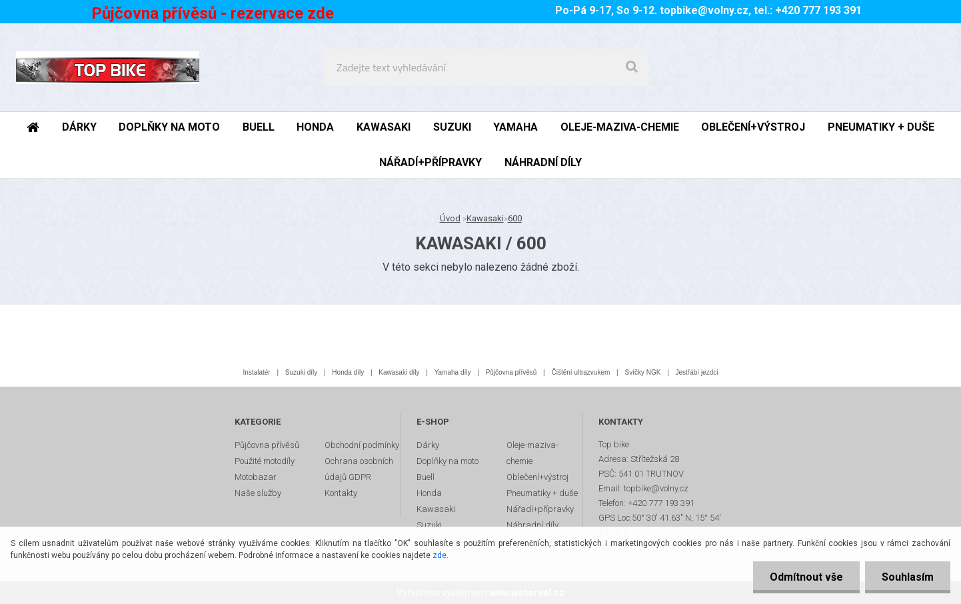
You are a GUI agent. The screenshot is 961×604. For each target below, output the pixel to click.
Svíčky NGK (642, 372)
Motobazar (256, 477)
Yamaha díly (453, 372)
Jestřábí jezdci (697, 372)
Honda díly (348, 372)
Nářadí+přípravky (540, 509)
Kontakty (341, 493)
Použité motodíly (265, 461)
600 (515, 218)
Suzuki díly (301, 372)
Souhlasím (908, 577)
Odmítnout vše (806, 577)
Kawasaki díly (399, 372)
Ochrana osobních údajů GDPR (359, 469)
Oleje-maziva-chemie (532, 453)
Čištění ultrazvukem (581, 372)
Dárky (428, 445)
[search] (631, 67)
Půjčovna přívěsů (511, 372)
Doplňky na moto (448, 461)
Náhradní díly (532, 525)
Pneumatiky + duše (542, 493)
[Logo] (107, 67)
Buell (426, 477)
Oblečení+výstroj (537, 477)
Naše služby (258, 493)
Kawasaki (485, 218)
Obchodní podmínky (362, 445)
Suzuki (429, 525)
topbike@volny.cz (704, 10)
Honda (429, 493)
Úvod (450, 218)
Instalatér (257, 372)
